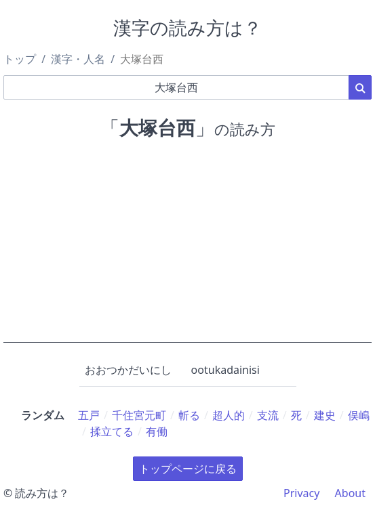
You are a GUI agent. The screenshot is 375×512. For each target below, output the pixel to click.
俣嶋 (359, 415)
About (350, 493)
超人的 (228, 415)
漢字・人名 (78, 58)
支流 (268, 415)
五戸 (89, 415)
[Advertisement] (187, 248)
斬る (189, 415)
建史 (325, 415)
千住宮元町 (139, 415)
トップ (19, 58)
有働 (156, 431)
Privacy (301, 493)
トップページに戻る (188, 468)
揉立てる (112, 431)
